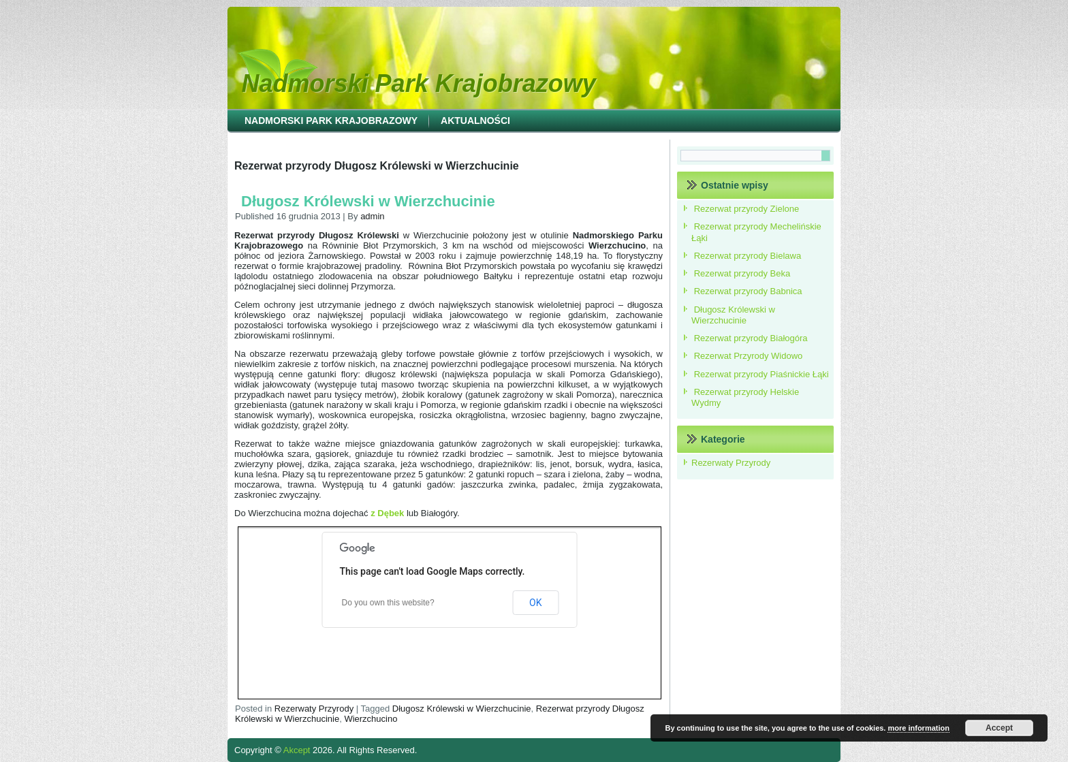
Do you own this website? (388, 602)
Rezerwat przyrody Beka (742, 273)
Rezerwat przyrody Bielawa (748, 256)
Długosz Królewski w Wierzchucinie (368, 201)
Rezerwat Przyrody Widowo (748, 356)
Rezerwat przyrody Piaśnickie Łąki (761, 374)
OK (535, 602)
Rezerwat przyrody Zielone (747, 209)
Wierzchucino (370, 719)
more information (918, 728)
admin (372, 216)
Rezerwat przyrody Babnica (748, 291)
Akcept (297, 750)
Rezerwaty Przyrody (314, 708)
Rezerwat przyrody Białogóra (751, 338)
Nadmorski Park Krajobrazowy (419, 83)
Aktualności (475, 120)
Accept (999, 728)
